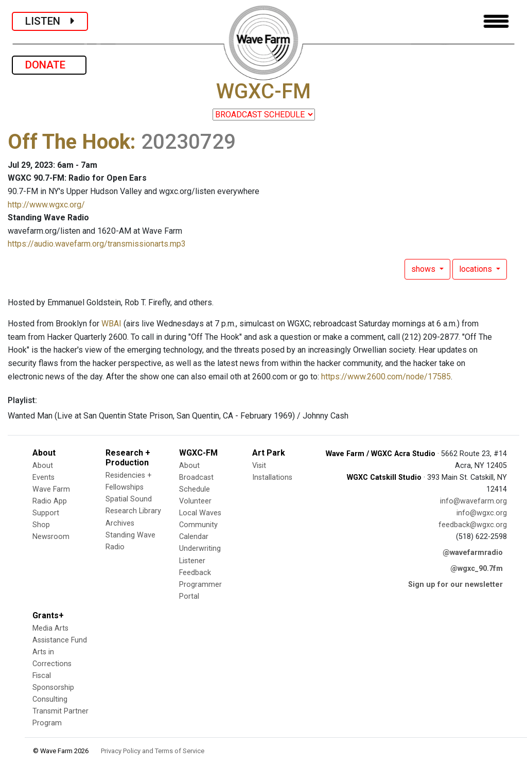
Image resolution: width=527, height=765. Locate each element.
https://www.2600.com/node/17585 (386, 376)
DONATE (49, 65)
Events (43, 477)
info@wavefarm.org (473, 501)
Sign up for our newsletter (455, 584)
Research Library (133, 511)
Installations (272, 477)
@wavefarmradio (473, 552)
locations (476, 269)
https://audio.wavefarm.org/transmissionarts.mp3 (97, 244)
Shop (41, 524)
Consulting (49, 699)
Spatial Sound (129, 499)
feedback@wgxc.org (472, 524)
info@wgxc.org (481, 513)
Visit (259, 465)
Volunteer (195, 501)
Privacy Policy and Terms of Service (152, 751)
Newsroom (50, 536)
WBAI (111, 323)
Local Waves (200, 513)
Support (45, 513)
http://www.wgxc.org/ (46, 205)
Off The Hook (69, 142)
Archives (120, 523)
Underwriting (200, 548)
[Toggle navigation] (496, 21)
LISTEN (50, 21)
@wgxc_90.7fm (476, 568)
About (42, 465)
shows (424, 269)
